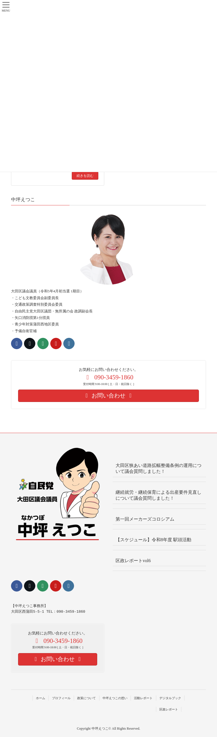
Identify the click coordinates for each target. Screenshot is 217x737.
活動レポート (143, 698)
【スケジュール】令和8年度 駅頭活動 (153, 539)
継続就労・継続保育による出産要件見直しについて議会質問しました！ (158, 495)
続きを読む (85, 176)
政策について (86, 698)
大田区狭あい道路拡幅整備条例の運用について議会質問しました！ (158, 468)
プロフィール (61, 698)
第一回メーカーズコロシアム (145, 519)
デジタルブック (170, 698)
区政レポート (168, 709)
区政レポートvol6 (133, 560)
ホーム (40, 698)
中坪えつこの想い (115, 698)
